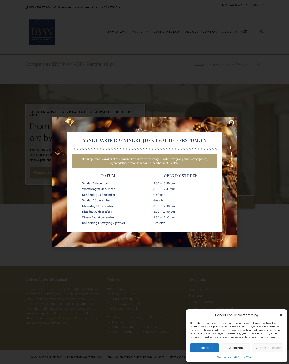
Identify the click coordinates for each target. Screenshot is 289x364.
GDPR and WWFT (243, 356)
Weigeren (235, 348)
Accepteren (204, 348)
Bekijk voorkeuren (267, 348)
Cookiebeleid (224, 356)
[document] (144, 182)
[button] (281, 315)
